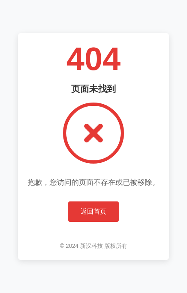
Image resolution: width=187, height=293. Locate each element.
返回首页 (93, 211)
